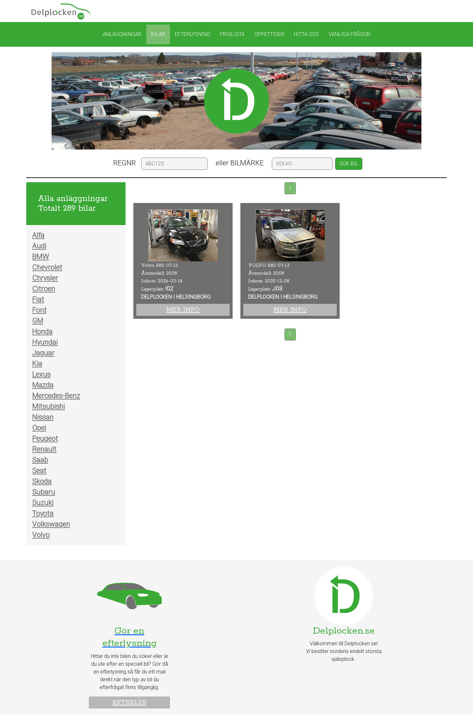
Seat (39, 471)
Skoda (42, 481)
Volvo (41, 535)
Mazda (43, 385)
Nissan (43, 417)
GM (37, 321)
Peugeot (45, 439)
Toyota (43, 513)
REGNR (124, 163)
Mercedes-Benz (56, 396)
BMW (40, 257)
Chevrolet (47, 267)
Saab (40, 460)
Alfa (38, 235)
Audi (39, 246)
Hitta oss (306, 34)
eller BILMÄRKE (240, 163)
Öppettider (269, 34)
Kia (37, 364)
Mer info (183, 310)
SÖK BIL (348, 164)
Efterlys (129, 702)
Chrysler (45, 278)
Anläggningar (122, 34)
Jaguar (43, 353)
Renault (44, 449)
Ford (39, 310)
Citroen (43, 289)
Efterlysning (192, 34)
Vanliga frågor (349, 34)
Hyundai (45, 342)
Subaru (43, 492)
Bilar (158, 34)
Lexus (41, 374)
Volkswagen (51, 524)
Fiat (38, 299)
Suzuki (43, 503)
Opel (39, 428)
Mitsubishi (48, 406)
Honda (42, 332)
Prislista (232, 34)
